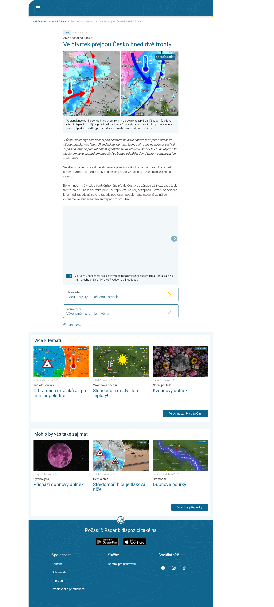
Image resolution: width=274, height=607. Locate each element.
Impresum (58, 580)
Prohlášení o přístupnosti (68, 589)
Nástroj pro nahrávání (122, 564)
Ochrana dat (59, 572)
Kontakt (57, 564)
